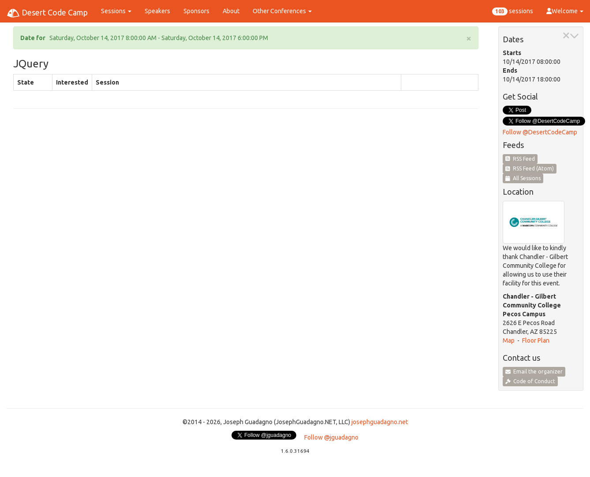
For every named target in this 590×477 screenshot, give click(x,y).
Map (509, 340)
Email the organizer (534, 371)
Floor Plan (535, 340)
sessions (512, 11)
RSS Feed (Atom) (529, 168)
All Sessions (523, 178)
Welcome (564, 11)
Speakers (157, 11)
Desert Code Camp (47, 13)
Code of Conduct (530, 381)
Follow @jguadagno (331, 437)
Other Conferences (282, 11)
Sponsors (196, 11)
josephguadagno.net (379, 421)
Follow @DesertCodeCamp (540, 132)
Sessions (116, 11)
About (231, 11)
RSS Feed (520, 159)
